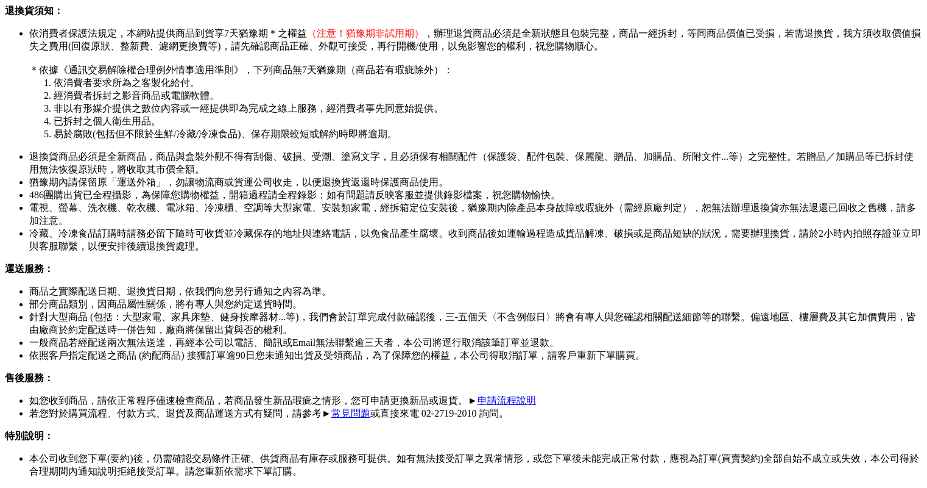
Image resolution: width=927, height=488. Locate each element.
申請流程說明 (507, 400)
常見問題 (350, 413)
